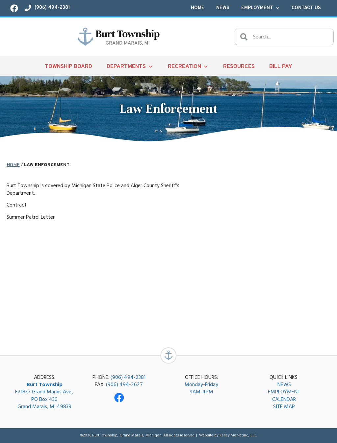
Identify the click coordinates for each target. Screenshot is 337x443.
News (222, 8)
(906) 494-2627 (124, 384)
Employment (260, 8)
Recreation (188, 66)
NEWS (284, 384)
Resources (239, 66)
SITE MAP (284, 407)
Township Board (68, 66)
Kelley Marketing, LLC (238, 435)
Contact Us (306, 8)
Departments (130, 66)
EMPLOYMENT (284, 392)
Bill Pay (280, 66)
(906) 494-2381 (128, 377)
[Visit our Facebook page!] (14, 8)
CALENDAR (284, 399)
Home (197, 8)
